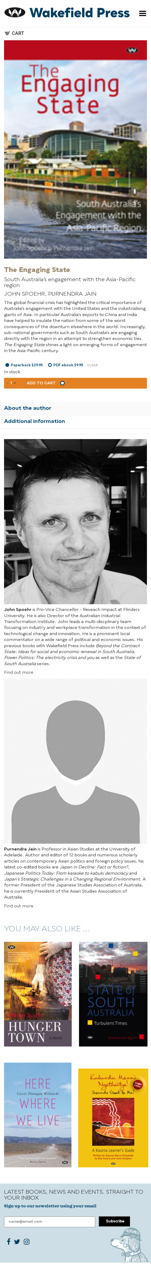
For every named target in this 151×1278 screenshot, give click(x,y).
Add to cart (41, 383)
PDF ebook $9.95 (68, 365)
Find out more (18, 673)
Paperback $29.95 (27, 365)
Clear (92, 365)
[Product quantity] (11, 383)
